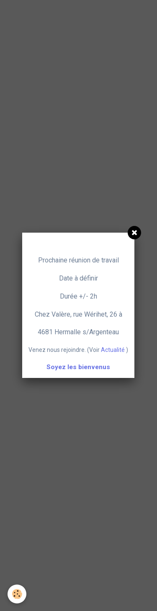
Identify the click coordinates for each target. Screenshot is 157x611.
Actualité (113, 349)
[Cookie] (17, 594)
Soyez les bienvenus (78, 367)
